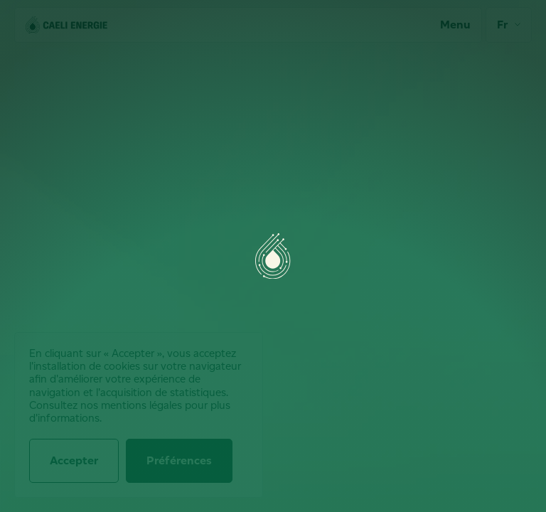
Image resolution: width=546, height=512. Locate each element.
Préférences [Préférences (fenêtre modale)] (179, 460)
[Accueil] (66, 25)
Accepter (74, 460)
